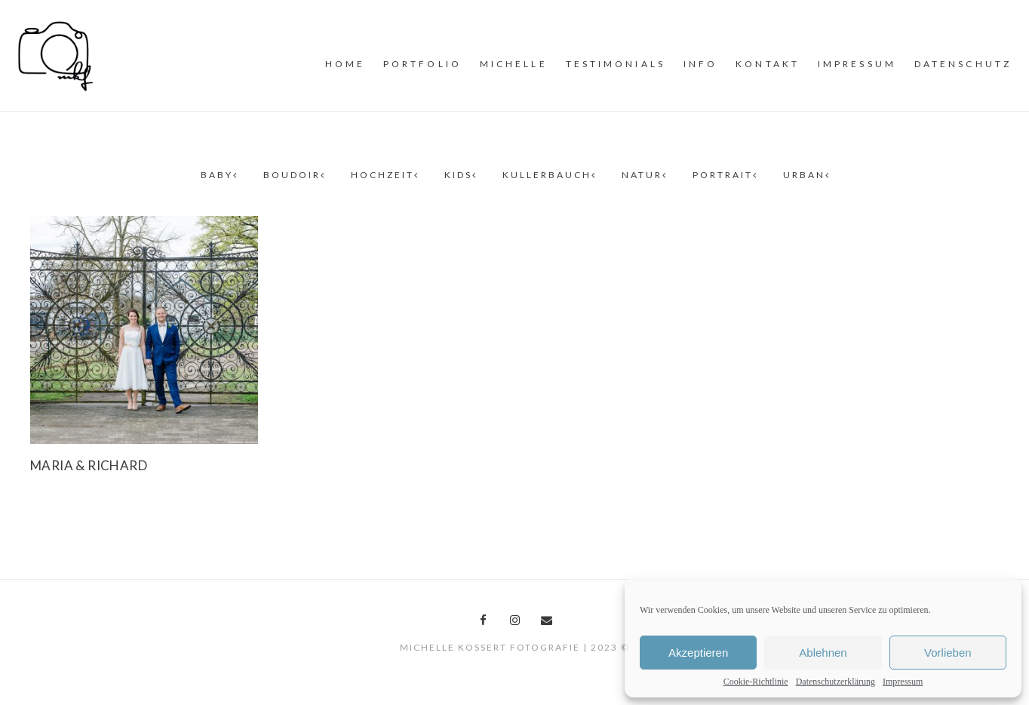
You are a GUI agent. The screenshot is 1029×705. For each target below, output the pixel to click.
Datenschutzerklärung (835, 681)
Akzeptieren (698, 652)
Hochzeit (384, 174)
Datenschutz (963, 63)
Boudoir (293, 174)
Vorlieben (948, 652)
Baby (218, 174)
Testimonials (615, 63)
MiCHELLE (514, 63)
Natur (643, 174)
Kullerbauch (548, 174)
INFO (700, 63)
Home (345, 63)
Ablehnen (822, 652)
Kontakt (768, 63)
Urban (805, 174)
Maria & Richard (88, 465)
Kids (459, 174)
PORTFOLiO (422, 63)
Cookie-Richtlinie (755, 681)
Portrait (724, 174)
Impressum (903, 681)
